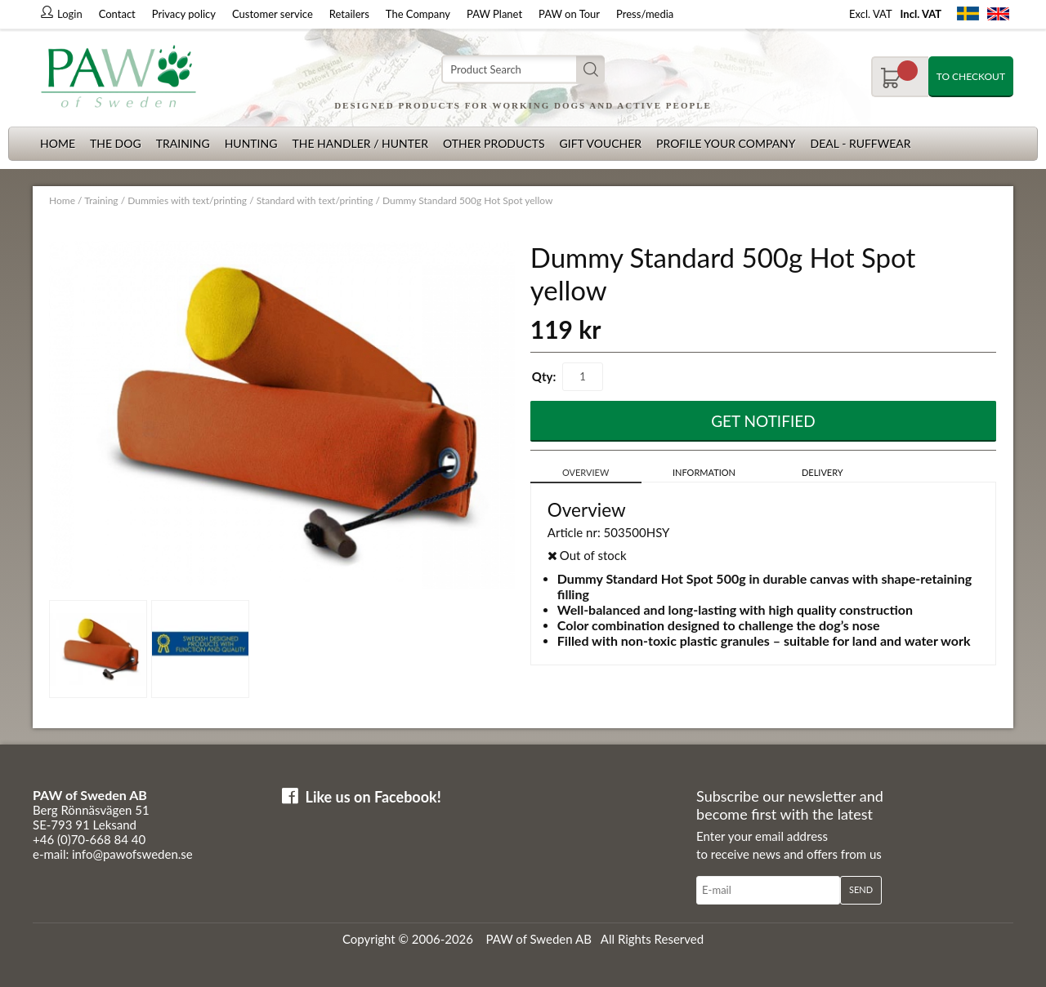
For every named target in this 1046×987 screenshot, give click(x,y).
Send (861, 889)
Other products (494, 143)
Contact (117, 13)
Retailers (349, 13)
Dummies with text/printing (187, 200)
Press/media (644, 13)
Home (57, 143)
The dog (115, 143)
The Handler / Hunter (359, 143)
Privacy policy (184, 13)
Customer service (272, 13)
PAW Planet (494, 13)
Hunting (251, 143)
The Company (418, 13)
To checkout (970, 76)
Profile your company (725, 143)
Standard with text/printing (315, 200)
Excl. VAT (870, 13)
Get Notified (763, 420)
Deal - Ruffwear (861, 143)
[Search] (523, 70)
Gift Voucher (600, 143)
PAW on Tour (569, 13)
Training (183, 143)
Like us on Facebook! (373, 797)
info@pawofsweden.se (132, 854)
